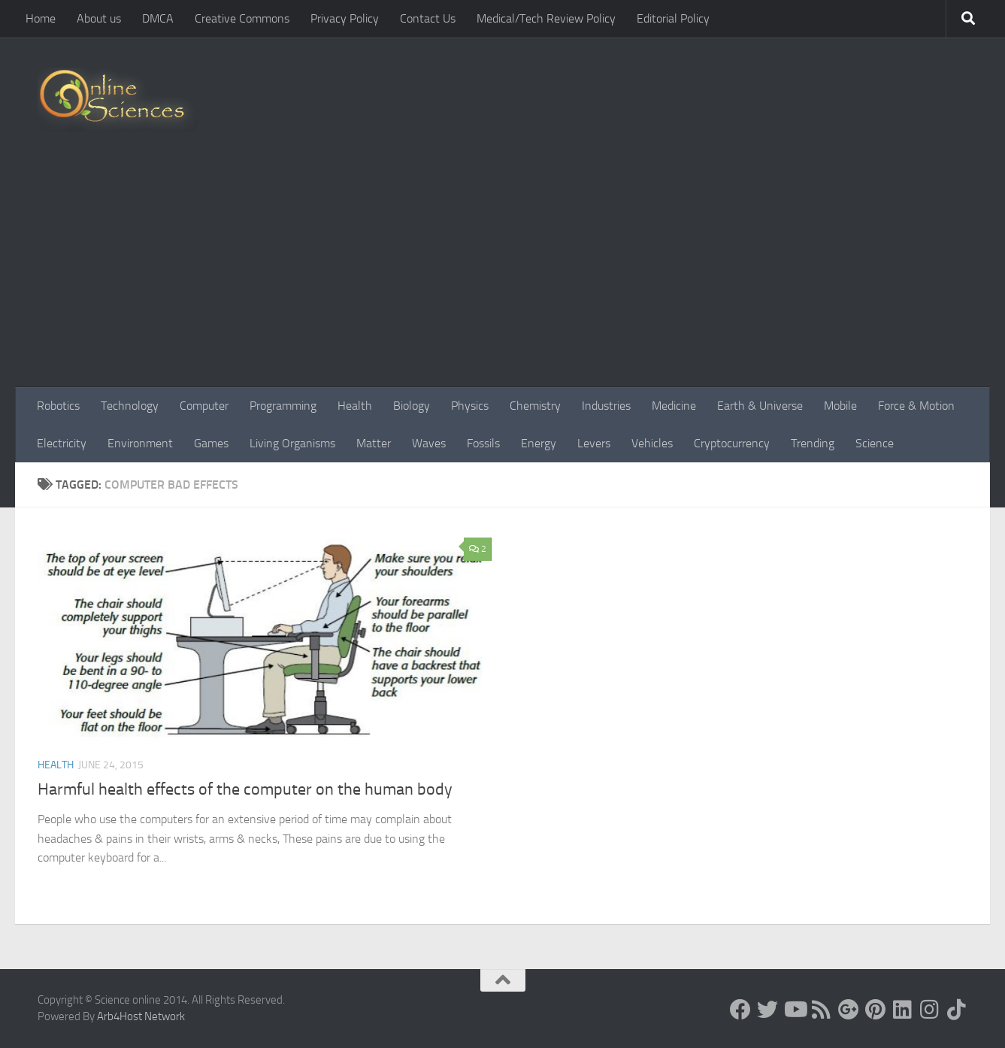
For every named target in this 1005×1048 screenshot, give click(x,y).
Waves (429, 443)
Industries (606, 405)
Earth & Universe (760, 405)
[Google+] (848, 1009)
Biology (411, 405)
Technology (130, 405)
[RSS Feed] (821, 1009)
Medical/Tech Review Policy (546, 18)
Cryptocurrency (732, 443)
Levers (593, 443)
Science (874, 443)
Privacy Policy (344, 18)
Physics (470, 405)
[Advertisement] (503, 274)
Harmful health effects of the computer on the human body (245, 789)
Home (41, 18)
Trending (812, 443)
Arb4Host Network (141, 1016)
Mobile (840, 405)
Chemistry (535, 405)
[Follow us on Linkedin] (902, 1009)
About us (99, 18)
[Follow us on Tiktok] (956, 1009)
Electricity (61, 443)
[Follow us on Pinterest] (875, 1009)
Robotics (58, 405)
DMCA (158, 18)
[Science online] (740, 1009)
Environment (140, 443)
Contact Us (428, 18)
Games (211, 443)
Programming (283, 405)
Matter (373, 443)
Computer (204, 405)
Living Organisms (292, 443)
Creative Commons (242, 18)
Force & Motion (916, 405)
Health (355, 405)
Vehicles (652, 443)
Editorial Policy (673, 18)
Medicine (674, 405)
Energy (538, 443)
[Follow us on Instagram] (929, 1009)
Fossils (483, 443)
